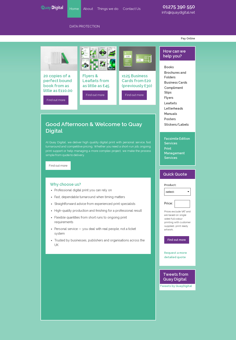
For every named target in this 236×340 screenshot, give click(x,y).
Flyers (168, 97)
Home (74, 9)
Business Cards (175, 82)
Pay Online (187, 38)
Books (169, 67)
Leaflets (170, 103)
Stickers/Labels (176, 124)
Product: (170, 185)
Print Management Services (174, 153)
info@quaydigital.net (178, 12)
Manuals (170, 114)
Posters (170, 119)
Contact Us (131, 9)
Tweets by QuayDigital (176, 286)
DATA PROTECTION (85, 26)
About (88, 9)
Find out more (56, 100)
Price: (168, 203)
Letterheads (173, 108)
